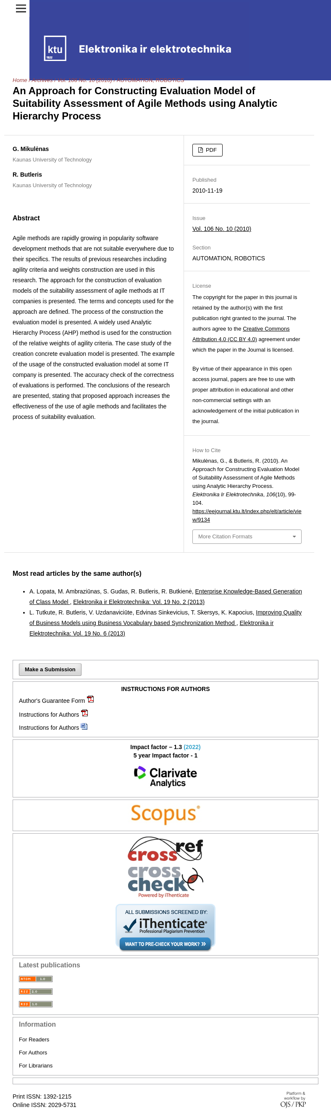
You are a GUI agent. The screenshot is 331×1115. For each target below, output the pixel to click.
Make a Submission (50, 669)
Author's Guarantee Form (52, 700)
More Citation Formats (225, 536)
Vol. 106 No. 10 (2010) (84, 80)
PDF (210, 150)
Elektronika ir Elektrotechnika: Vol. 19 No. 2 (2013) (139, 602)
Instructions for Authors (49, 714)
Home (20, 80)
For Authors (33, 1052)
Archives (42, 80)
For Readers (34, 1039)
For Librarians (36, 1065)
